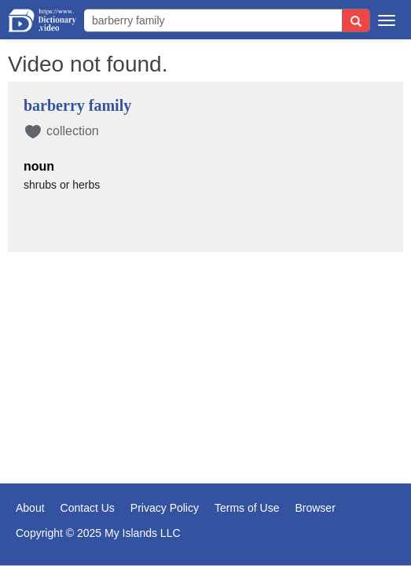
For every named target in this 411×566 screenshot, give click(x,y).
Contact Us (88, 508)
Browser (315, 508)
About (30, 508)
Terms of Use (247, 508)
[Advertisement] (205, 342)
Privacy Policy (164, 508)
